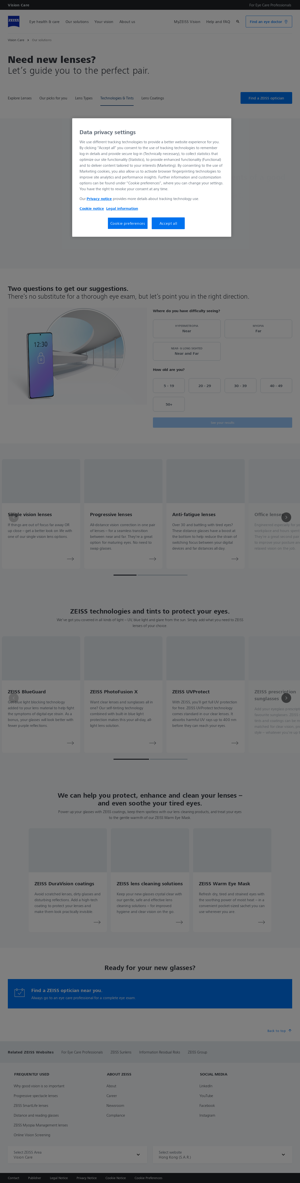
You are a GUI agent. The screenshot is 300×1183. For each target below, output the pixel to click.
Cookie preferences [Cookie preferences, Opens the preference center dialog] (127, 223)
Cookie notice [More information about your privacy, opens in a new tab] (92, 208)
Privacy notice (99, 198)
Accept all (168, 223)
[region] (151, 177)
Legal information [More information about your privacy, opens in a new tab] (122, 208)
